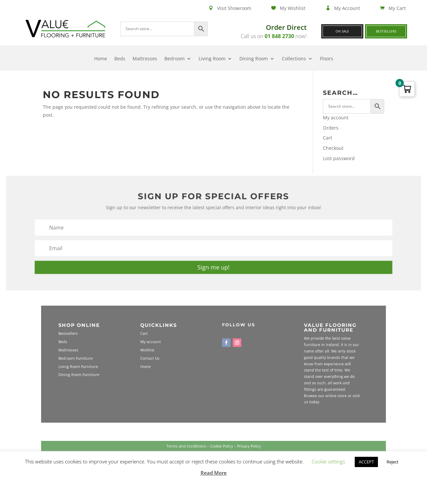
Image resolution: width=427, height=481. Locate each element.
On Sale (342, 31)
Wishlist (164, 354)
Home (100, 59)
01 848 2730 (279, 36)
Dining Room (253, 59)
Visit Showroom (234, 8)
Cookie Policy (219, 449)
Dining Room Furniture (114, 372)
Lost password (339, 158)
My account (335, 117)
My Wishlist (292, 8)
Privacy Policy (239, 449)
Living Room (212, 59)
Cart (327, 138)
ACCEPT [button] (366, 462)
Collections (294, 59)
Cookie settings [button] (328, 461)
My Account (347, 8)
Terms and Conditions (193, 449)
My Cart (397, 8)
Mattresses (145, 59)
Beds (119, 59)
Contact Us (166, 360)
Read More (214, 472)
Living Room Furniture (114, 366)
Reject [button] (392, 462)
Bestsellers (386, 31)
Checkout (333, 148)
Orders (330, 128)
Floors (326, 59)
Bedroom (174, 59)
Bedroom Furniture (112, 360)
